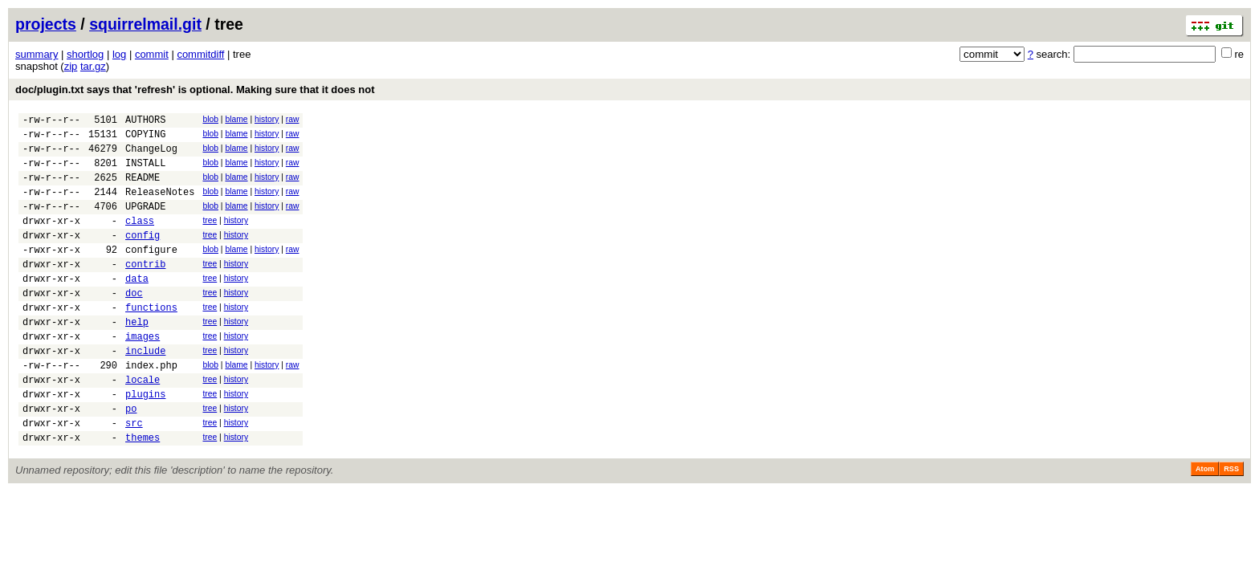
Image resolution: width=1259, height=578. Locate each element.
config (142, 256)
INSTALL (145, 172)
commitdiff (200, 54)
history (267, 119)
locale (142, 425)
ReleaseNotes (159, 206)
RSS (1231, 524)
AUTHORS (145, 121)
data (137, 307)
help (137, 357)
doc (134, 324)
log (119, 54)
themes (142, 492)
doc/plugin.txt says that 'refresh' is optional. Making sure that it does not (195, 89)
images (142, 374)
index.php (151, 408)
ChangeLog (151, 155)
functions (151, 341)
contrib (145, 290)
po (130, 459)
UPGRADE (145, 223)
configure (151, 273)
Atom (1205, 524)
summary (36, 54)
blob (210, 119)
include (145, 391)
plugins (145, 442)
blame (236, 119)
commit (152, 54)
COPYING (145, 138)
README (142, 189)
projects (45, 24)
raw (292, 119)
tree (209, 237)
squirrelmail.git (145, 24)
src (134, 475)
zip (71, 66)
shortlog (85, 54)
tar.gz (93, 66)
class (139, 239)
